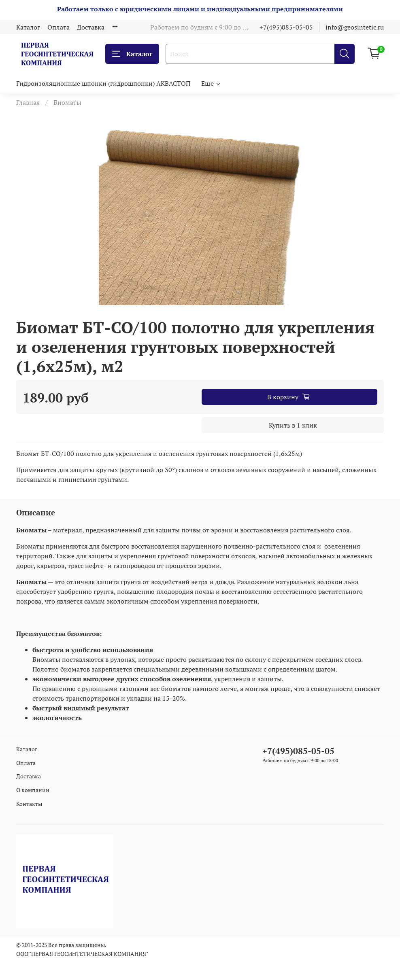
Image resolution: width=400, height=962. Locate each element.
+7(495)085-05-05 (286, 27)
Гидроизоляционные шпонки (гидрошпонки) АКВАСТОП (103, 83)
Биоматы (67, 102)
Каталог (28, 27)
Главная (28, 102)
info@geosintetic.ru (355, 27)
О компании (32, 790)
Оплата (58, 27)
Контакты (29, 803)
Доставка (90, 27)
